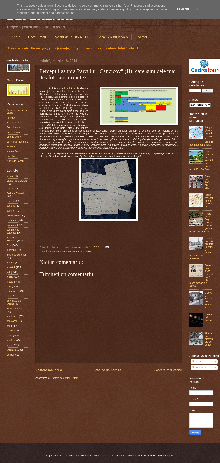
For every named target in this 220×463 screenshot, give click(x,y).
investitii (11, 267)
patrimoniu (12, 291)
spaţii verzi (12, 316)
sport (9, 325)
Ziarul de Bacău (15, 160)
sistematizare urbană (14, 302)
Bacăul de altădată (17, 180)
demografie (13, 215)
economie (12, 220)
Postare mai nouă (48, 370)
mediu (53, 251)
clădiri (10, 188)
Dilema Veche (14, 136)
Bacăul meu (37, 37)
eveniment (12, 225)
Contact (141, 37)
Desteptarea (13, 132)
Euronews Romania (17, 141)
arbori (10, 176)
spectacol (12, 321)
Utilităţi (88, 251)
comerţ (10, 201)
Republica (12, 156)
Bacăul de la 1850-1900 (72, 37)
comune (11, 205)
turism (10, 345)
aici (76, 88)
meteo (10, 281)
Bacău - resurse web (112, 37)
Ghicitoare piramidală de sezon (209, 339)
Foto (9, 245)
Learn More (184, 9)
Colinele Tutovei (15, 193)
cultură (10, 210)
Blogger (169, 455)
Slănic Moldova (15, 308)
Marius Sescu (14, 151)
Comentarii (199, 367)
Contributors (13, 127)
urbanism (78, 251)
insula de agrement (17, 254)
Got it (200, 9)
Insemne (11, 249)
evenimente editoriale (13, 231)
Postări (197, 361)
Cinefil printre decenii (209, 317)
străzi (9, 335)
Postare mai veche (168, 370)
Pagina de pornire (108, 370)
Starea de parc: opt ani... (208, 182)
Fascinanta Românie (12, 239)
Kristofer (11, 146)
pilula (9, 296)
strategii (67, 251)
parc (59, 251)
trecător (11, 340)
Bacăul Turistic (14, 122)
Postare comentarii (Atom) (65, 377)
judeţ (9, 272)
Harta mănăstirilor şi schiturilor (209, 200)
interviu (11, 262)
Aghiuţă (11, 117)
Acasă (15, 37)
